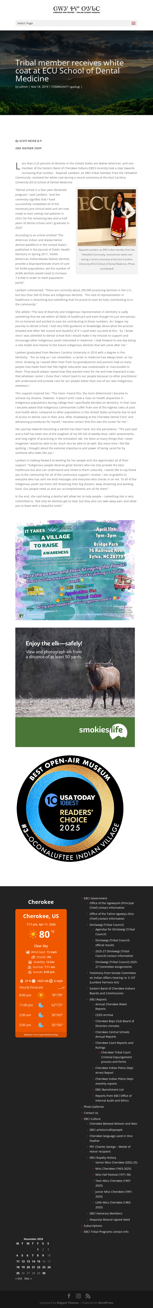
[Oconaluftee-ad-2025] (70, 862)
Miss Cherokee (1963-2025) (113, 1168)
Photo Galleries (94, 1107)
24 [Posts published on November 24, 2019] (49, 1267)
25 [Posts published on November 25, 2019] (18, 1273)
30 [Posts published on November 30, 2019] (43, 1273)
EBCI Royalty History (103, 1158)
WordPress (105, 1303)
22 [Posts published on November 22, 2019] (38, 1267)
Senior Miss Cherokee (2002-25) (116, 1162)
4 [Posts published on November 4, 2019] (17, 1255)
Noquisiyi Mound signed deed (110, 1219)
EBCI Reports (98, 999)
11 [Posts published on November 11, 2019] (18, 1261)
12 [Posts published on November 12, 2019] (23, 1261)
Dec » (28, 1278)
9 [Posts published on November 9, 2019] (43, 1255)
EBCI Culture (92, 1119)
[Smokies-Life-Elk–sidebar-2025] (75, 746)
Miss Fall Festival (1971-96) (113, 1174)
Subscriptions (93, 1226)
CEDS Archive (104, 1015)
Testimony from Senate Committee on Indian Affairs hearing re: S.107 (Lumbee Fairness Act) (113, 977)
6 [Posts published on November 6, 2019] (27, 1255)
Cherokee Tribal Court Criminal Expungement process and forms (116, 1057)
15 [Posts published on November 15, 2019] (38, 1261)
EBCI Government (95, 898)
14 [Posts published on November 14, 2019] (33, 1261)
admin (23, 87)
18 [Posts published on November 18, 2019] (18, 1267)
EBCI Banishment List (109, 1089)
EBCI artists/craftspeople (106, 1130)
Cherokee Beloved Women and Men (113, 1123)
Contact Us (91, 1113)
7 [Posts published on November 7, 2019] (32, 1255)
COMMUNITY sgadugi (65, 87)
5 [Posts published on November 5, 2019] (22, 1255)
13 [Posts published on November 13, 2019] (28, 1261)
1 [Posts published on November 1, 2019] (38, 1249)
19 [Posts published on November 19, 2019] (23, 1267)
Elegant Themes (68, 1303)
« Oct (18, 1278)
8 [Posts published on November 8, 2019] (38, 1255)
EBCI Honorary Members (106, 1213)
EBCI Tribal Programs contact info (106, 1232)
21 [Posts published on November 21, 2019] (33, 1267)
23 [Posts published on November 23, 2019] (43, 1267)
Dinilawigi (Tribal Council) (107, 925)
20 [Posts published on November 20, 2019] (28, 1267)
